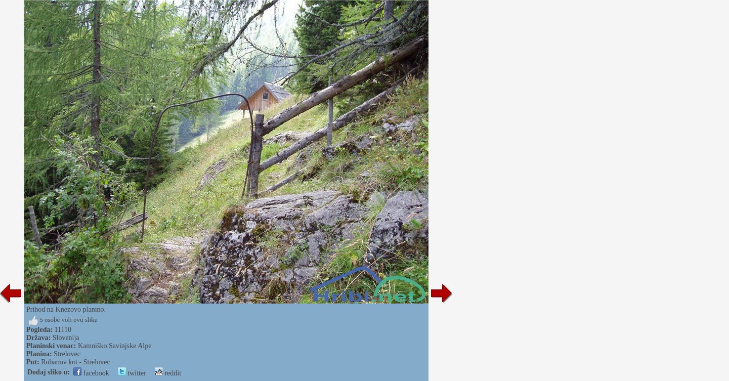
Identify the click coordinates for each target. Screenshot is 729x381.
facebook (91, 373)
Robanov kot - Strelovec (75, 362)
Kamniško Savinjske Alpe (114, 346)
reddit (168, 373)
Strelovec (67, 354)
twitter (132, 373)
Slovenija (66, 338)
